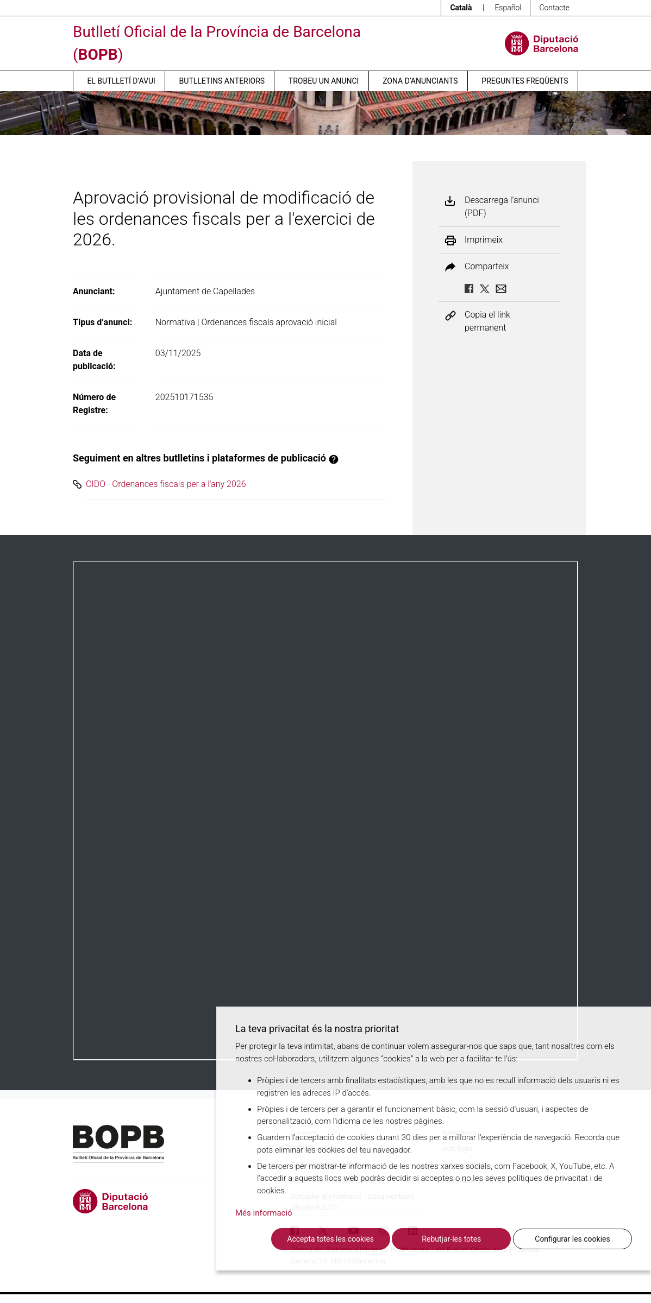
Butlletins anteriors (222, 81)
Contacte (554, 7)
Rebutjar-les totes (451, 1239)
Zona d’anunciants (420, 81)
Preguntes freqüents (524, 81)
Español (507, 7)
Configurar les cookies (572, 1239)
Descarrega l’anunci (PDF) (502, 206)
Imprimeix (484, 240)
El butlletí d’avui (121, 81)
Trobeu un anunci (324, 81)
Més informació (263, 1213)
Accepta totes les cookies (330, 1239)
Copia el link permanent (487, 321)
